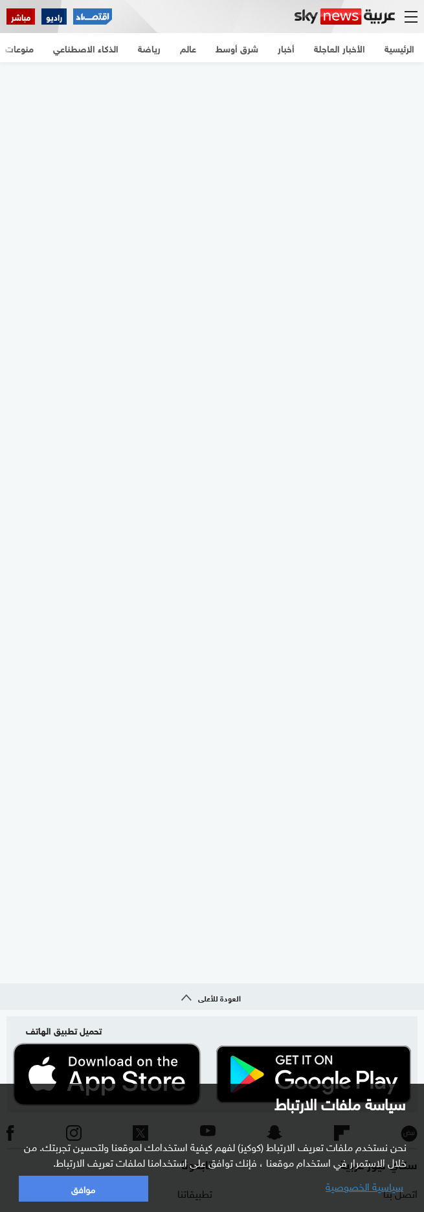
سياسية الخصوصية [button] (364, 1185)
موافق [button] (83, 1188)
